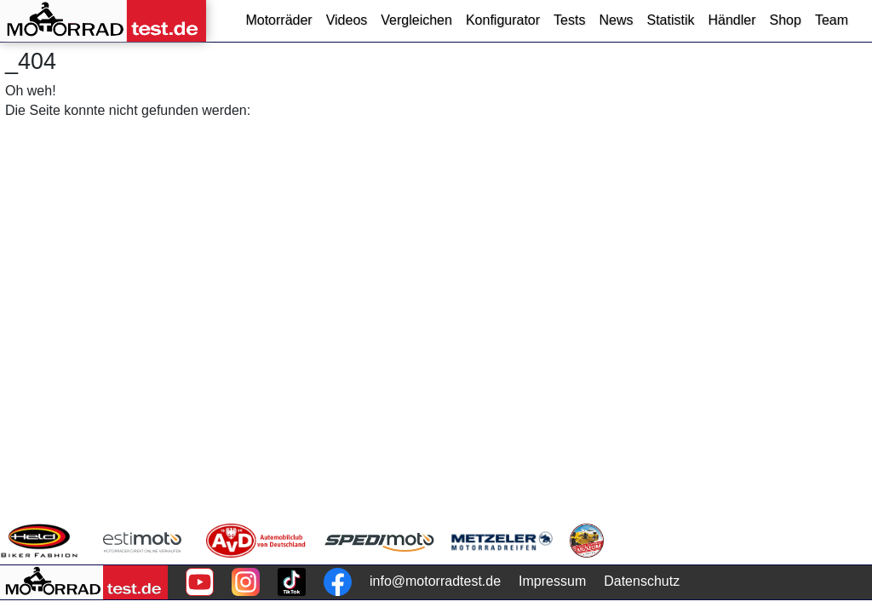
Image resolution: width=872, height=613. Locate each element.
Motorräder (278, 20)
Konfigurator (503, 20)
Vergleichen (416, 20)
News (616, 20)
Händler (731, 20)
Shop (785, 20)
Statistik (670, 20)
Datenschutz (642, 581)
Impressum (552, 581)
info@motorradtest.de (435, 581)
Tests (569, 20)
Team (831, 20)
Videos (347, 20)
